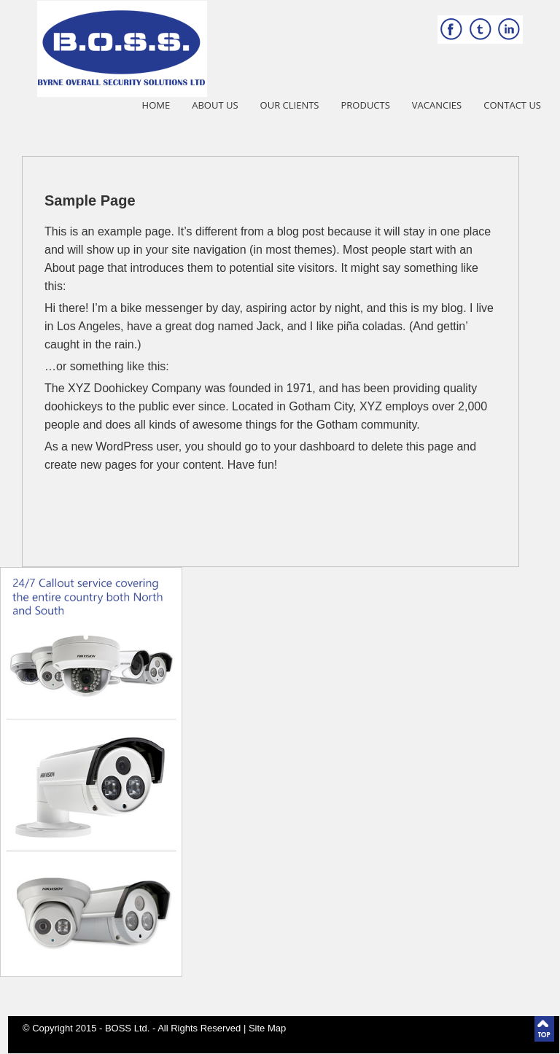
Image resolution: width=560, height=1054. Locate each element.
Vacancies (437, 105)
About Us (215, 105)
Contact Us (512, 105)
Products (365, 105)
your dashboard (314, 446)
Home (156, 105)
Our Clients (289, 105)
